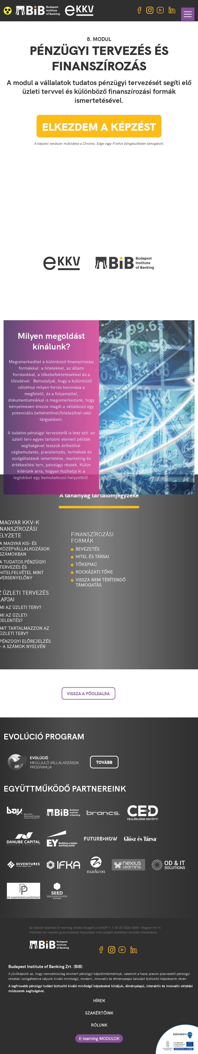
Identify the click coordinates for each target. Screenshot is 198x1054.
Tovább (104, 762)
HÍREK (99, 1000)
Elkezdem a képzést (99, 126)
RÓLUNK (99, 1025)
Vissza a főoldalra (63, 693)
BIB (37, 11)
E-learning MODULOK (99, 1038)
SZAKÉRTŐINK (99, 1013)
